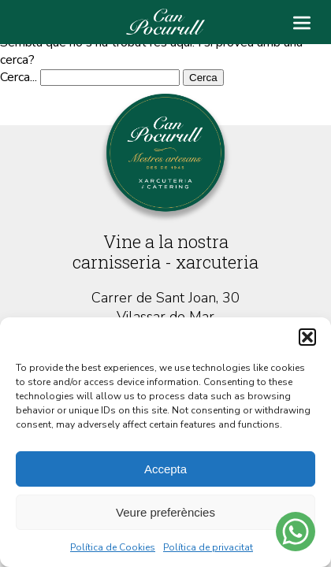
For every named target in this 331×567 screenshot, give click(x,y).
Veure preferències (165, 512)
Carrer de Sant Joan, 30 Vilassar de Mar (165, 307)
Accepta (165, 469)
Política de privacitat (208, 547)
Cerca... (18, 77)
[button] (307, 337)
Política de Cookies (112, 547)
